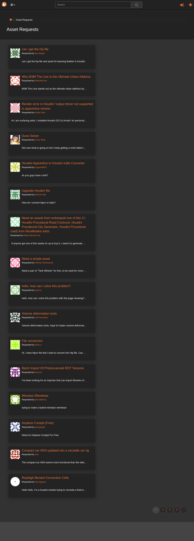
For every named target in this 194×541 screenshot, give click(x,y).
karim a (38, 345)
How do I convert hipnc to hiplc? (39, 202)
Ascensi (38, 372)
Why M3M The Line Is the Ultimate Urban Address (56, 76)
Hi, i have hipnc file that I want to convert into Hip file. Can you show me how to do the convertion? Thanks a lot (80, 353)
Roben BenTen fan (31, 235)
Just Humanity (41, 317)
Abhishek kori (41, 80)
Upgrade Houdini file (36, 190)
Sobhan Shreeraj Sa (44, 262)
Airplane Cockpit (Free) (38, 423)
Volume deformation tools (39, 313)
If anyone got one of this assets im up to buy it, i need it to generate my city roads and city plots (61, 243)
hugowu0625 (40, 167)
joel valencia (40, 399)
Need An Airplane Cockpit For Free (40, 435)
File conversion (32, 340)
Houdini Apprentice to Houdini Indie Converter (53, 163)
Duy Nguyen (40, 482)
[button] (13, 5)
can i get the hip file (35, 49)
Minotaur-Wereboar (35, 395)
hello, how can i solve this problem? (46, 286)
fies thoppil (40, 53)
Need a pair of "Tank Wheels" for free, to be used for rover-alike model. (59, 270)
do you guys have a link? (35, 175)
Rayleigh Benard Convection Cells (45, 477)
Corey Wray (40, 140)
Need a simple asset (36, 258)
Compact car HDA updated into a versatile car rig (55, 450)
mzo (37, 454)
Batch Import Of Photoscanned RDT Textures (53, 368)
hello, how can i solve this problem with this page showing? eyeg (56, 298)
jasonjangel (40, 427)
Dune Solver (30, 135)
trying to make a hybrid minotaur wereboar (44, 407)
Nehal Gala (40, 112)
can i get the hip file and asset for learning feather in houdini (53, 61)
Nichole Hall (40, 194)
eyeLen (38, 290)
